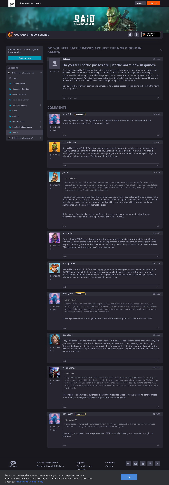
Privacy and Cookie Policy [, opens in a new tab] (29, 481)
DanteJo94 (67, 335)
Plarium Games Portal (47, 462)
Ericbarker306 (69, 142)
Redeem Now (25, 58)
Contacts (81, 469)
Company (109, 462)
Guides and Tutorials (20, 89)
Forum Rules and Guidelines (50, 466)
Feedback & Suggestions (22, 127)
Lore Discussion (18, 121)
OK (129, 477)
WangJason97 (69, 368)
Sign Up (153, 3)
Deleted (66, 59)
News (15, 78)
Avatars (15, 116)
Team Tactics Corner (20, 100)
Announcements (19, 83)
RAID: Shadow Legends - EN (23, 73)
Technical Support (19, 105)
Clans (14, 110)
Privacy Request (84, 466)
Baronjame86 (69, 263)
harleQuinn (68, 114)
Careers (109, 466)
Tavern (15, 132)
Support (80, 462)
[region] (84, 477)
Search (38, 3)
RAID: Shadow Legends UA (22, 138)
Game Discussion (19, 94)
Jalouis (66, 172)
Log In (140, 3)
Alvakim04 (67, 233)
